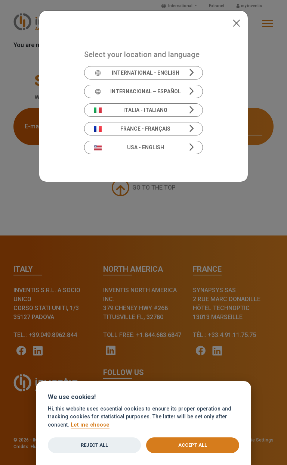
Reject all (94, 445)
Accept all (192, 445)
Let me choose (90, 425)
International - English (136, 73)
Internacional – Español (137, 91)
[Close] (236, 22)
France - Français (132, 129)
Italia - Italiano (131, 110)
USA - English (129, 147)
